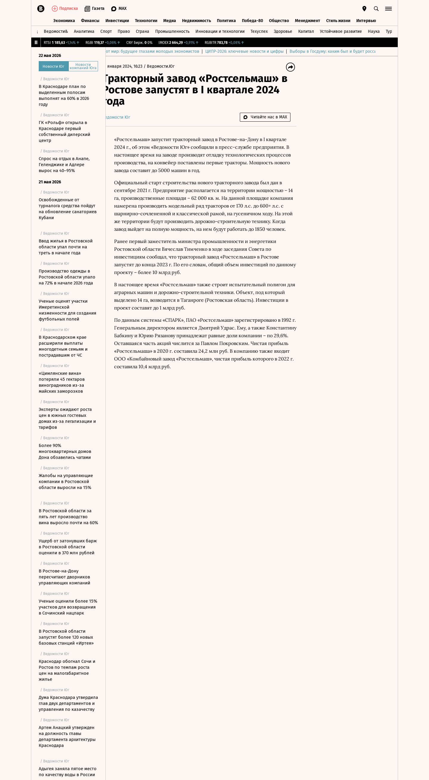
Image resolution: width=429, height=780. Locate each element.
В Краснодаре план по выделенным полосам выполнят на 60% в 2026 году (64, 95)
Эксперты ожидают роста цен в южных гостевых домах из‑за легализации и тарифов (67, 418)
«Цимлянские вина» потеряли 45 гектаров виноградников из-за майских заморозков (62, 382)
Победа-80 (252, 20)
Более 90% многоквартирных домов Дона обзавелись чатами (65, 451)
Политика (226, 20)
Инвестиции (117, 20)
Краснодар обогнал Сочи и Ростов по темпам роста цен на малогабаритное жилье (67, 670)
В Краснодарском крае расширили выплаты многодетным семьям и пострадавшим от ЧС (63, 346)
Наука (374, 30)
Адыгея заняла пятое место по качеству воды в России (68, 771)
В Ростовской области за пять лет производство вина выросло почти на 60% (68, 516)
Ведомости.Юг (170, 66)
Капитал (306, 30)
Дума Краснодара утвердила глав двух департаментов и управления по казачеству (68, 703)
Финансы (90, 20)
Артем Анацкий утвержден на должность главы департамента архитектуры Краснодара (67, 736)
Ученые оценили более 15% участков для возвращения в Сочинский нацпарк (68, 607)
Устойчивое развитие (341, 30)
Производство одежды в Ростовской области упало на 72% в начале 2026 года (67, 277)
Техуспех (259, 30)
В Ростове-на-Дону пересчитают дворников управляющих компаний (64, 577)
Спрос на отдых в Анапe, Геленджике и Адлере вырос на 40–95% (64, 164)
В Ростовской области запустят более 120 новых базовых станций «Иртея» (66, 637)
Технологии (146, 20)
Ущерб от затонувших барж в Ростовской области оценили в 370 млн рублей (68, 546)
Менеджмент (307, 20)
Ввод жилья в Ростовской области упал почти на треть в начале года (66, 247)
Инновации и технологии (220, 30)
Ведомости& (56, 30)
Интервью (366, 20)
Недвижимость (196, 20)
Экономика (64, 20)
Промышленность (172, 30)
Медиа (169, 20)
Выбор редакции (128, 51)
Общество (279, 20)
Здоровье (283, 30)
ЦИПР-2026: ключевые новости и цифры (319, 51)
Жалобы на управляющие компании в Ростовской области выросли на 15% (66, 481)
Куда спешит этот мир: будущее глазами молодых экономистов (212, 51)
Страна (142, 30)
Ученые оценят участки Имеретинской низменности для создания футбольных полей (67, 310)
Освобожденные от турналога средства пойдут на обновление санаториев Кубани (68, 208)
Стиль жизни (338, 20)
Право (124, 30)
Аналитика (84, 30)
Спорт (106, 30)
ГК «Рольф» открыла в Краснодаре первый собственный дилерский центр (64, 131)
